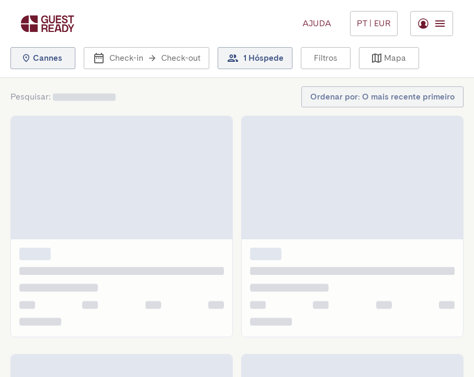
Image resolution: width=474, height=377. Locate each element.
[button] (42, 58)
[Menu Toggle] (374, 23)
